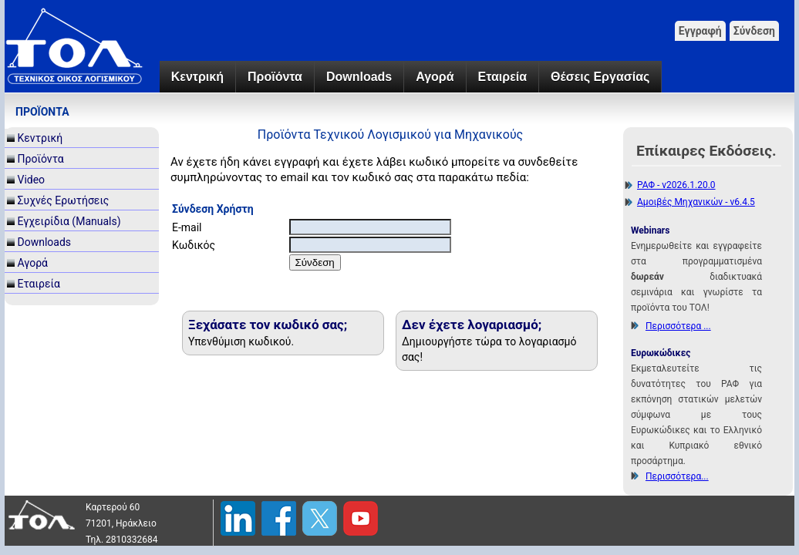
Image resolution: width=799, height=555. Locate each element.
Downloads (359, 76)
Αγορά (434, 76)
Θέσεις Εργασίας (600, 76)
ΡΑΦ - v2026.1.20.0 (676, 185)
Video (31, 179)
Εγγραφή (700, 31)
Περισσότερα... (677, 476)
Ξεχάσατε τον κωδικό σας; (267, 324)
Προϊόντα (275, 76)
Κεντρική (197, 76)
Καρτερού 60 (113, 507)
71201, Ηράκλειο (121, 523)
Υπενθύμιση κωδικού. (241, 341)
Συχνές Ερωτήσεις (63, 200)
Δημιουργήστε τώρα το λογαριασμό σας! (489, 349)
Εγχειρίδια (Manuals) (68, 221)
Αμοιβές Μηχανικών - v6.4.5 (696, 202)
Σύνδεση (754, 31)
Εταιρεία (502, 76)
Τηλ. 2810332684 (122, 539)
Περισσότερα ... (678, 326)
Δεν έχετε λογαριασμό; (471, 324)
